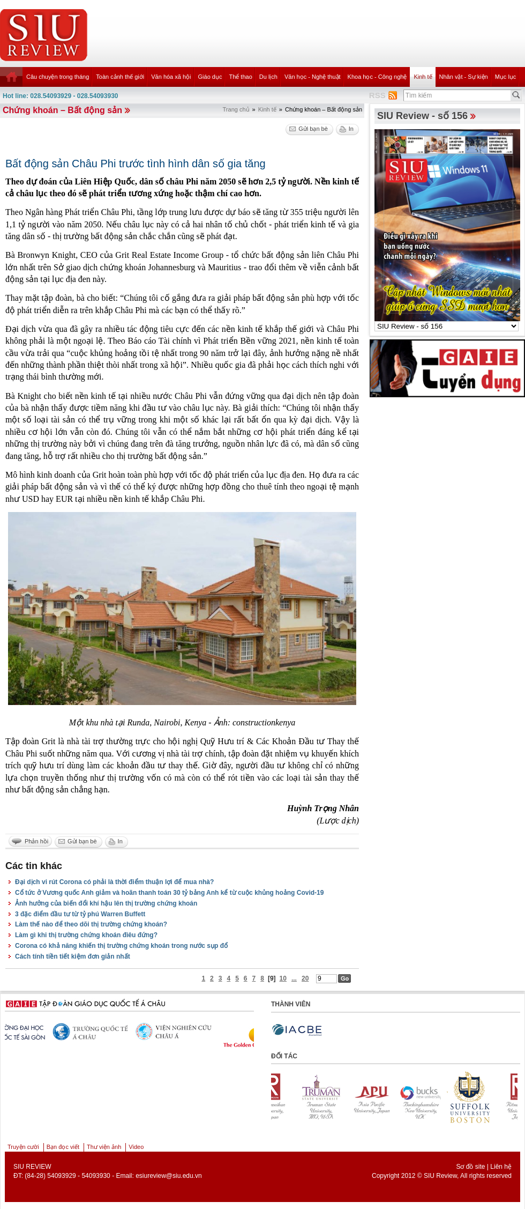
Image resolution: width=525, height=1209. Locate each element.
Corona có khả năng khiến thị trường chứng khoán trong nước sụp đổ (121, 946)
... (294, 978)
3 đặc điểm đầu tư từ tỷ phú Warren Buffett (80, 914)
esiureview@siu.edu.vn (169, 1176)
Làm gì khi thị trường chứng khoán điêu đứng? (86, 935)
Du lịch (268, 76)
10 (283, 978)
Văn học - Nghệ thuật (312, 76)
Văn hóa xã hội (171, 76)
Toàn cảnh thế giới (120, 76)
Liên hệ (501, 1166)
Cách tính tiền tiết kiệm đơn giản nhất (72, 956)
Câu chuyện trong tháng (57, 76)
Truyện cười (23, 1147)
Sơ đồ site (470, 1166)
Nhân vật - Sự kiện (463, 76)
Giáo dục (210, 76)
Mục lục (505, 76)
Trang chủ (236, 109)
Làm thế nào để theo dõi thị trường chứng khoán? (91, 924)
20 (305, 978)
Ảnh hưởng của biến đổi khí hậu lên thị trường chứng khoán (106, 903)
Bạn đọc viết (63, 1147)
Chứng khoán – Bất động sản (62, 110)
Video (136, 1147)
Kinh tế (423, 76)
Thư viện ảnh (104, 1147)
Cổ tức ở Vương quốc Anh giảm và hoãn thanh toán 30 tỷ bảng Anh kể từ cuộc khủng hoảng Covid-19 (169, 892)
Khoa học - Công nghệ (377, 76)
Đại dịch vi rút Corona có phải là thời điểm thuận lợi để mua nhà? (114, 882)
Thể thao (240, 76)
